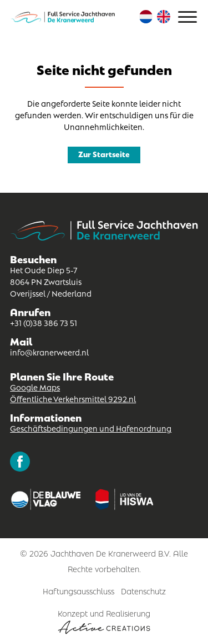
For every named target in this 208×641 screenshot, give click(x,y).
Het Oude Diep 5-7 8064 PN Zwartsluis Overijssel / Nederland (51, 281)
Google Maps (35, 386)
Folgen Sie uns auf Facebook (20, 462)
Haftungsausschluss (78, 590)
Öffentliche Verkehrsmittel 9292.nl (73, 398)
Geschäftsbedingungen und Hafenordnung (90, 427)
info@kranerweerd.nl (49, 351)
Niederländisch (146, 16)
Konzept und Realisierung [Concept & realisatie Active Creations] (104, 620)
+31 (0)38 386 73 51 (43, 322)
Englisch (163, 16)
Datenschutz (143, 590)
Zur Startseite (104, 153)
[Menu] (187, 17)
